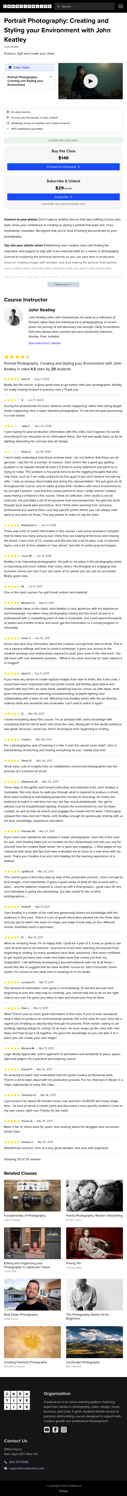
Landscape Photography (83, 1362)
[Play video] (90, 81)
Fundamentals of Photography (25, 1215)
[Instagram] (64, 1429)
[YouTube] (47, 1429)
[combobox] (84, 6)
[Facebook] (55, 1429)
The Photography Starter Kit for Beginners (87, 1316)
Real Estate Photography (21, 1314)
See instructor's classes (44, 343)
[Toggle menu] (120, 6)
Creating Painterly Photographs (25, 1362)
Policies (63, 1491)
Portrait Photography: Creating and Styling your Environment (25, 81)
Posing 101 (73, 1263)
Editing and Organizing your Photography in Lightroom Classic (27, 1265)
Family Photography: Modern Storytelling (94, 1215)
